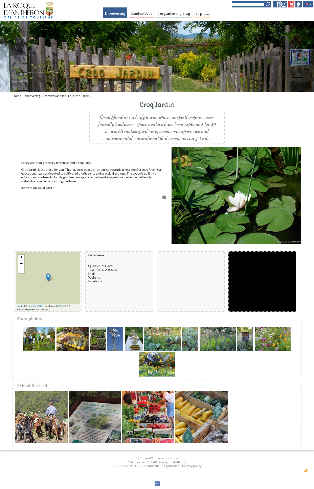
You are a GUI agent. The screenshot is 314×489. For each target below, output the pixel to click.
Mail (91, 273)
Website (94, 277)
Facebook (95, 281)
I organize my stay (174, 13)
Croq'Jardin (81, 96)
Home (17, 96)
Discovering (115, 13)
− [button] (21, 264)
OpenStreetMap (35, 306)
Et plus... (203, 13)
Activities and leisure (56, 96)
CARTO (62, 306)
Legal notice (170, 466)
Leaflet (20, 306)
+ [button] (21, 258)
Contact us (151, 466)
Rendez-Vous (141, 13)
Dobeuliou (282, 471)
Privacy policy (192, 466)
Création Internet (297, 471)
